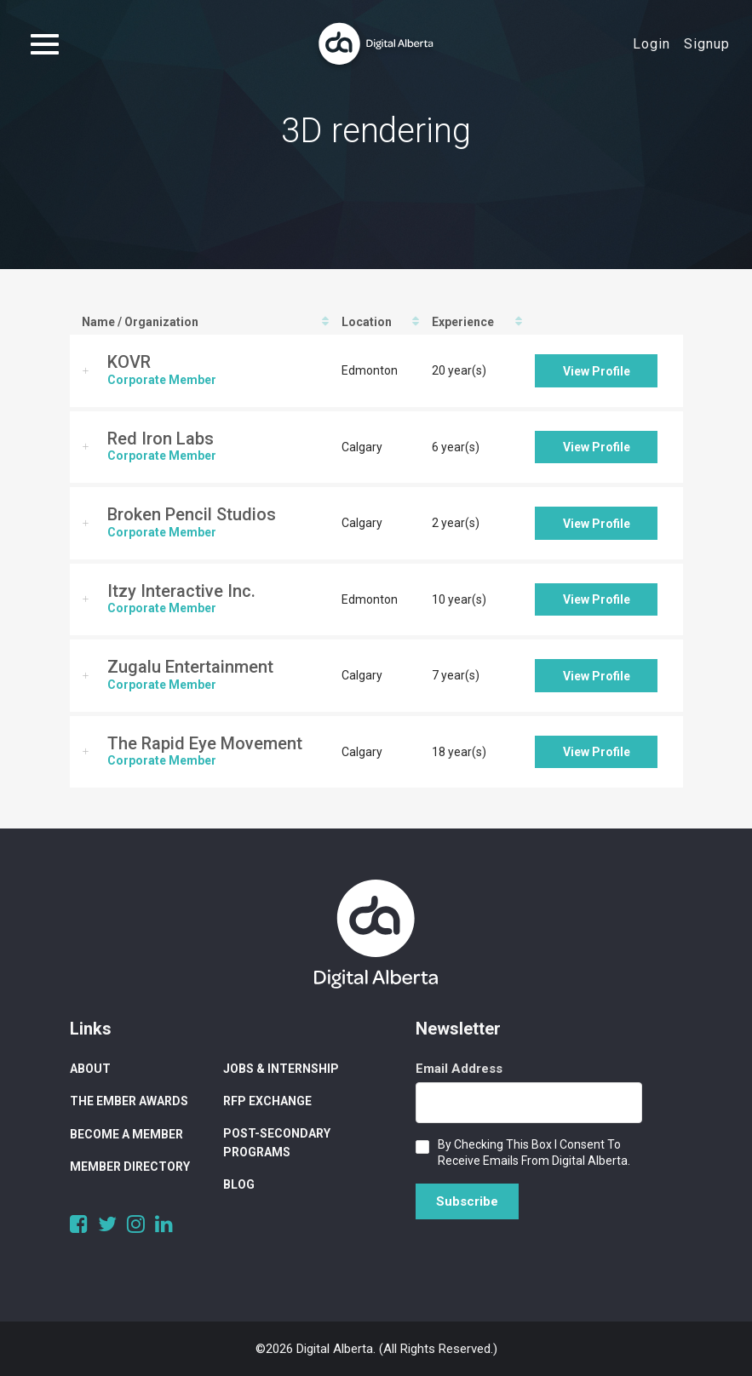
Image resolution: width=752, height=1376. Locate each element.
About (90, 1068)
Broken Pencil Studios (191, 514)
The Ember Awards (129, 1101)
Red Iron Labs (160, 438)
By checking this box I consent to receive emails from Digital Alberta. (534, 1152)
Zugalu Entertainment (190, 666)
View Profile (596, 371)
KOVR (129, 362)
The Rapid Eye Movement (204, 743)
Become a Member (126, 1134)
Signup (707, 44)
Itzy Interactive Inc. (181, 591)
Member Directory (130, 1166)
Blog (239, 1184)
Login (651, 44)
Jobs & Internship (281, 1068)
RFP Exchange (267, 1101)
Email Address (459, 1068)
